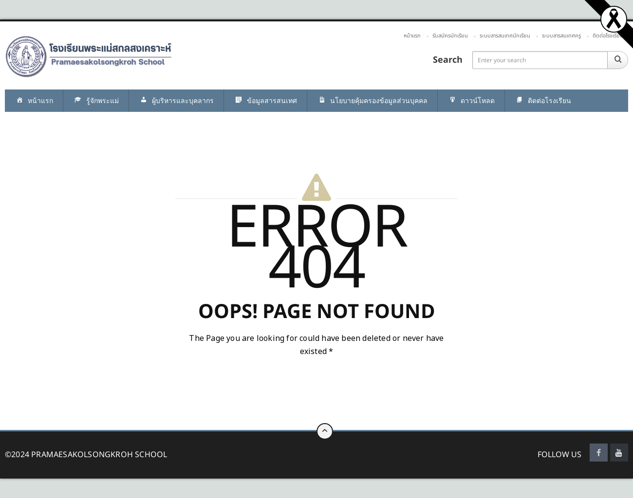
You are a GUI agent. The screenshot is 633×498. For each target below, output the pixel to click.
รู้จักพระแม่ (96, 101)
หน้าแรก (412, 36)
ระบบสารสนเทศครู (561, 36)
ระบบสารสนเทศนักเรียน (505, 36)
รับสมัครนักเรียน (450, 36)
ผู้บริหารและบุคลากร (176, 101)
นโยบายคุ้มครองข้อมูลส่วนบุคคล (372, 101)
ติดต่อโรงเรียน (608, 36)
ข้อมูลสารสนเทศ (265, 101)
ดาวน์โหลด (471, 101)
